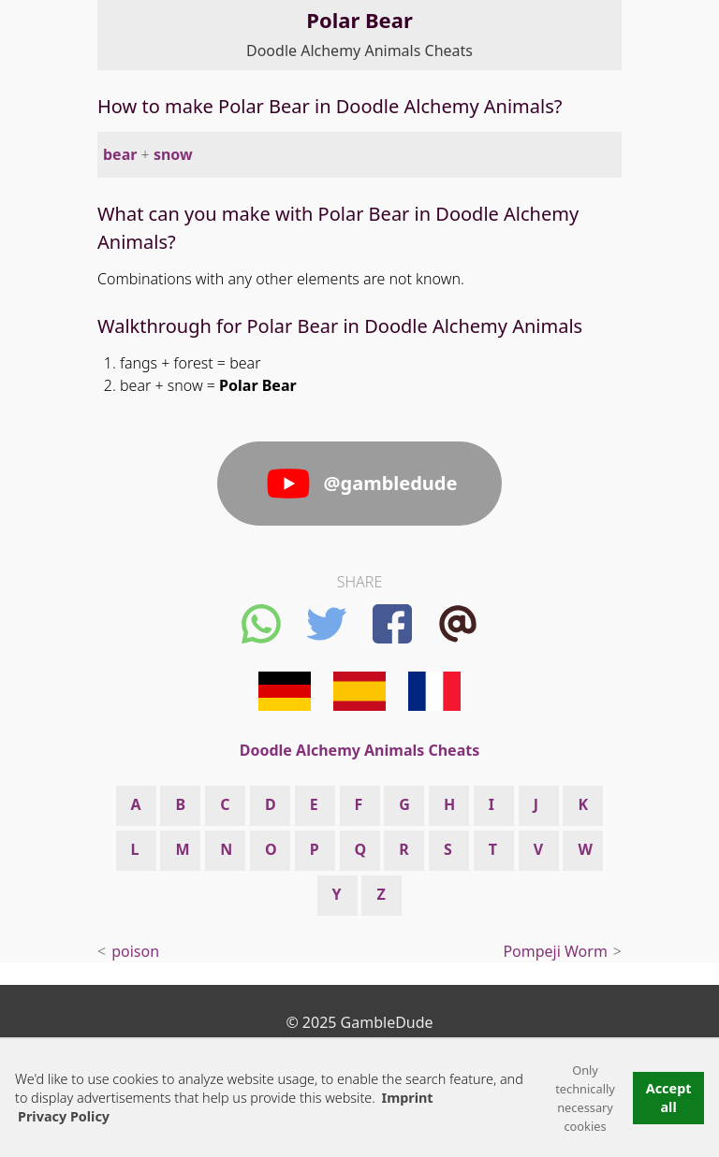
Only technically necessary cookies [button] (585, 1098)
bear (120, 154)
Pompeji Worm (555, 951)
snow (173, 154)
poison (135, 951)
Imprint (407, 1097)
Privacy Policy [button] (64, 1116)
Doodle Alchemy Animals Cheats (359, 50)
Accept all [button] (669, 1097)
